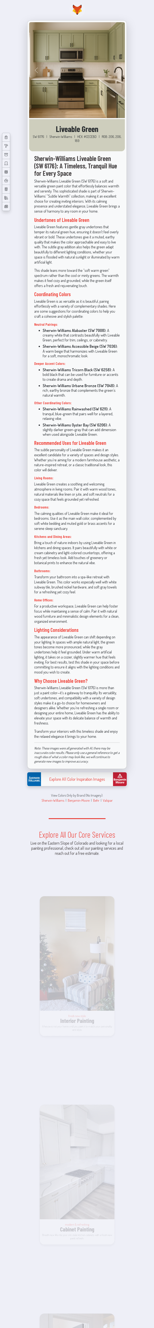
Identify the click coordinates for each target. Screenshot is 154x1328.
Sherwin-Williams (53, 800)
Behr (96, 800)
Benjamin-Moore (79, 800)
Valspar (108, 800)
